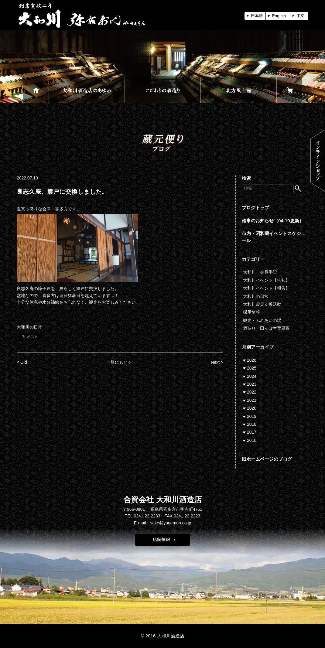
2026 (251, 360)
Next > (217, 362)
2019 (251, 416)
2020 (251, 408)
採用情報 (251, 312)
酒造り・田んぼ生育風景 (266, 328)
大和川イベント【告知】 (266, 280)
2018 (251, 424)
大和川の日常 (29, 327)
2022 (251, 392)
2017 (251, 432)
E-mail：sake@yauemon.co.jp (162, 522)
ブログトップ (255, 207)
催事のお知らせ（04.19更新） (273, 220)
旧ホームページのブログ (267, 459)
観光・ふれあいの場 (262, 320)
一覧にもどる (119, 362)
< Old (22, 362)
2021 (251, 400)
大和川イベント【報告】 (266, 288)
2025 (251, 368)
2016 (251, 440)
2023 (251, 384)
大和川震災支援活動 (262, 304)
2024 (251, 376)
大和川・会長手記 (260, 272)
